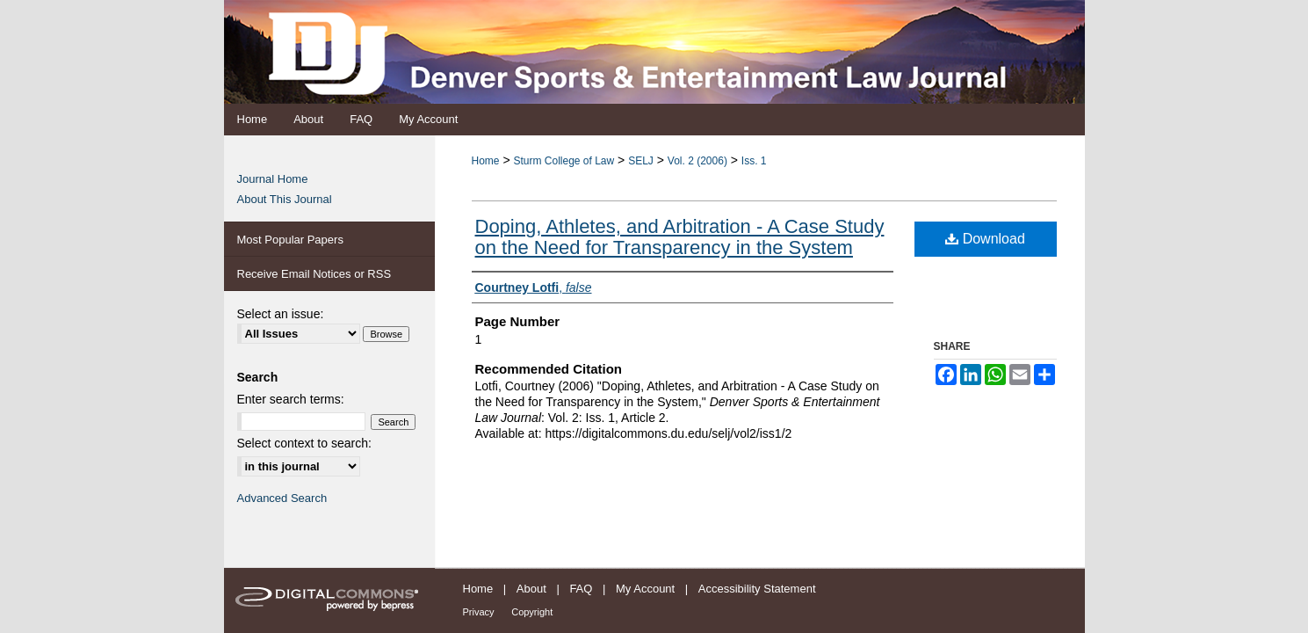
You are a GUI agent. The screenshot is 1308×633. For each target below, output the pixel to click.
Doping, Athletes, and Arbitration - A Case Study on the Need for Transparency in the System (680, 236)
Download (985, 238)
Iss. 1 (754, 161)
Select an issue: (280, 314)
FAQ (580, 588)
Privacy (479, 612)
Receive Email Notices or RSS (314, 273)
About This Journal (284, 199)
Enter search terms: (290, 399)
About (531, 588)
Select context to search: (304, 443)
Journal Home (272, 179)
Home (486, 161)
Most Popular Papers (290, 239)
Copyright (532, 612)
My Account (645, 588)
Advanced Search (282, 498)
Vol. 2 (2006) (697, 161)
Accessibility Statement (757, 588)
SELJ (641, 161)
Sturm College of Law (563, 161)
